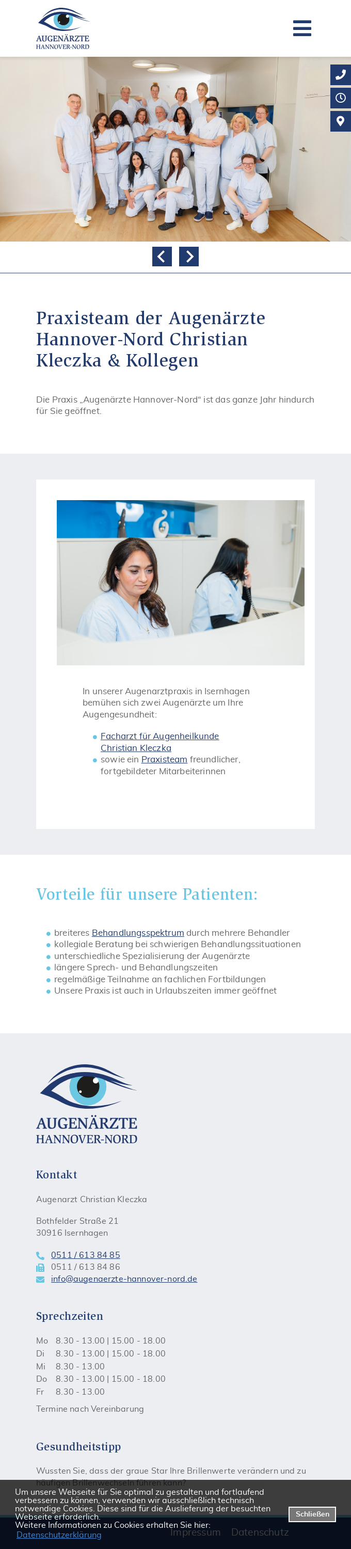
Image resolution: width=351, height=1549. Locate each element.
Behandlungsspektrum (138, 933)
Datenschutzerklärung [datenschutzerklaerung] (59, 1535)
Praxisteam (164, 759)
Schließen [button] (312, 1514)
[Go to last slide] (162, 256)
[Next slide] (189, 256)
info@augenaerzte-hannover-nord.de (124, 1279)
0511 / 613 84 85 (85, 1255)
